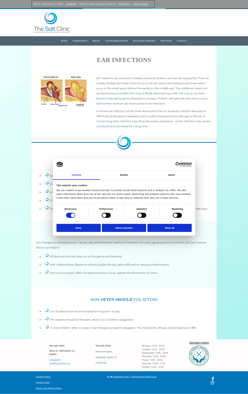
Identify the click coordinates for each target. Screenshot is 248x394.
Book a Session (140, 4)
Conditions (80, 41)
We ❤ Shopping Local (118, 376)
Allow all (169, 228)
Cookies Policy (43, 376)
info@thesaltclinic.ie (59, 363)
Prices (96, 41)
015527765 (123, 4)
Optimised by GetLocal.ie (144, 376)
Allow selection (124, 228)
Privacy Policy (43, 382)
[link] (80, 41)
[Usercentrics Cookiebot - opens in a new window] (178, 164)
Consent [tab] (76, 174)
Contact (181, 41)
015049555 (70, 4)
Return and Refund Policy (49, 388)
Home (65, 41)
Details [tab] (124, 174)
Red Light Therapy (144, 41)
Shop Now (165, 41)
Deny (78, 228)
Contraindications (116, 41)
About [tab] (171, 174)
